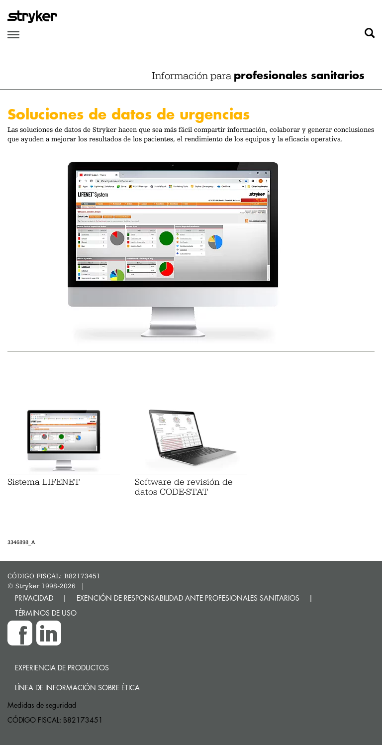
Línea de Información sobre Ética (77, 687)
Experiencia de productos (62, 667)
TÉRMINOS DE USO (46, 613)
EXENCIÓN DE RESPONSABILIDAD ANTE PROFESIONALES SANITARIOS (188, 598)
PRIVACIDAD (34, 598)
